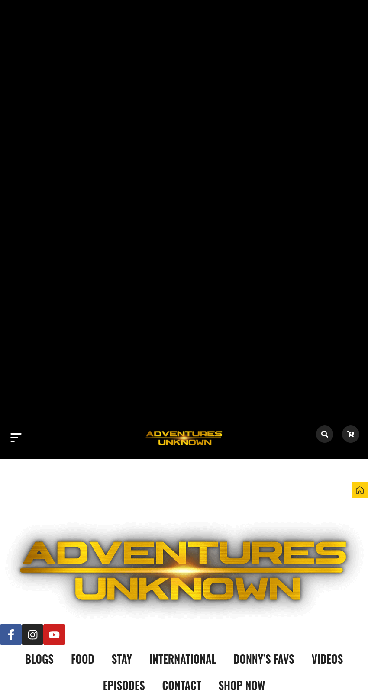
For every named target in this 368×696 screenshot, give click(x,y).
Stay (122, 659)
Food (82, 659)
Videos (327, 659)
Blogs (39, 659)
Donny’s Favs (263, 659)
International (182, 659)
